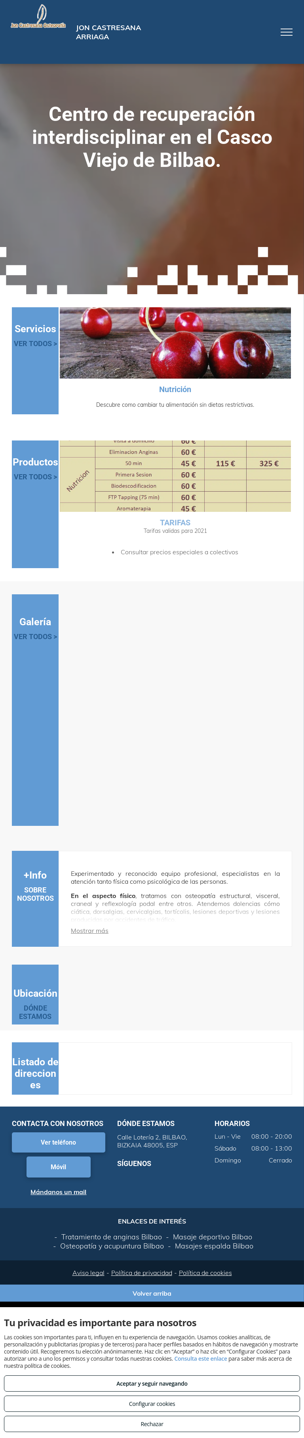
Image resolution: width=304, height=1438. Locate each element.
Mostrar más (89, 930)
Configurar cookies (152, 1403)
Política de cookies (205, 1273)
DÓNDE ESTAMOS (35, 1012)
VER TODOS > (35, 343)
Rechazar (152, 1424)
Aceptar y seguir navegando (151, 1383)
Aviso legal (88, 1273)
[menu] (286, 32)
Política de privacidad (141, 1273)
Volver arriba (152, 1293)
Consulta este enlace (200, 1358)
